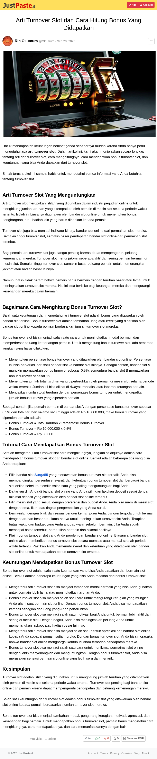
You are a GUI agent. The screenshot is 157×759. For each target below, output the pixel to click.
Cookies (126, 753)
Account (146, 5)
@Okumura (46, 41)
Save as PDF (133, 738)
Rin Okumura (26, 41)
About (145, 753)
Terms (104, 753)
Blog (136, 753)
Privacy (114, 753)
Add (132, 5)
